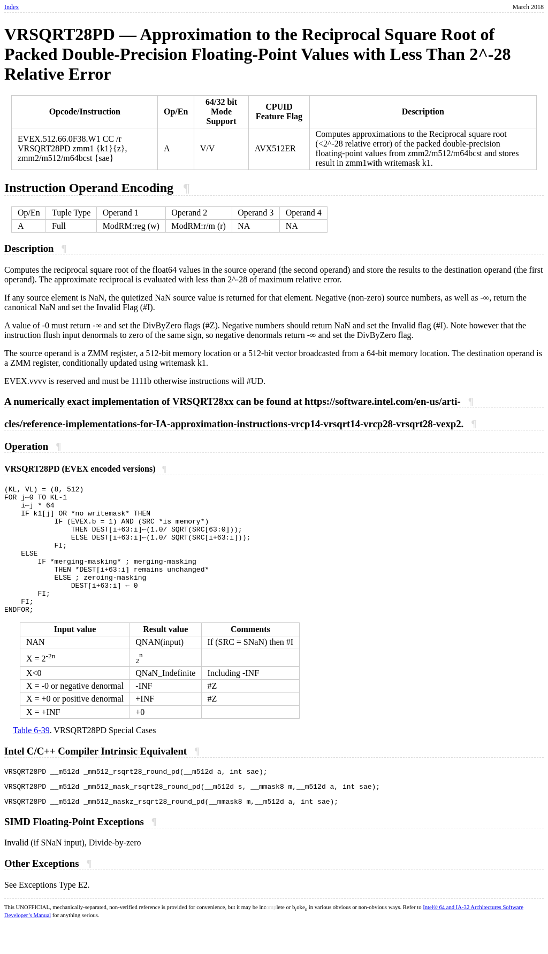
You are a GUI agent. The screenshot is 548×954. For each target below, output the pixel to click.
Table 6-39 (31, 755)
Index (11, 7)
